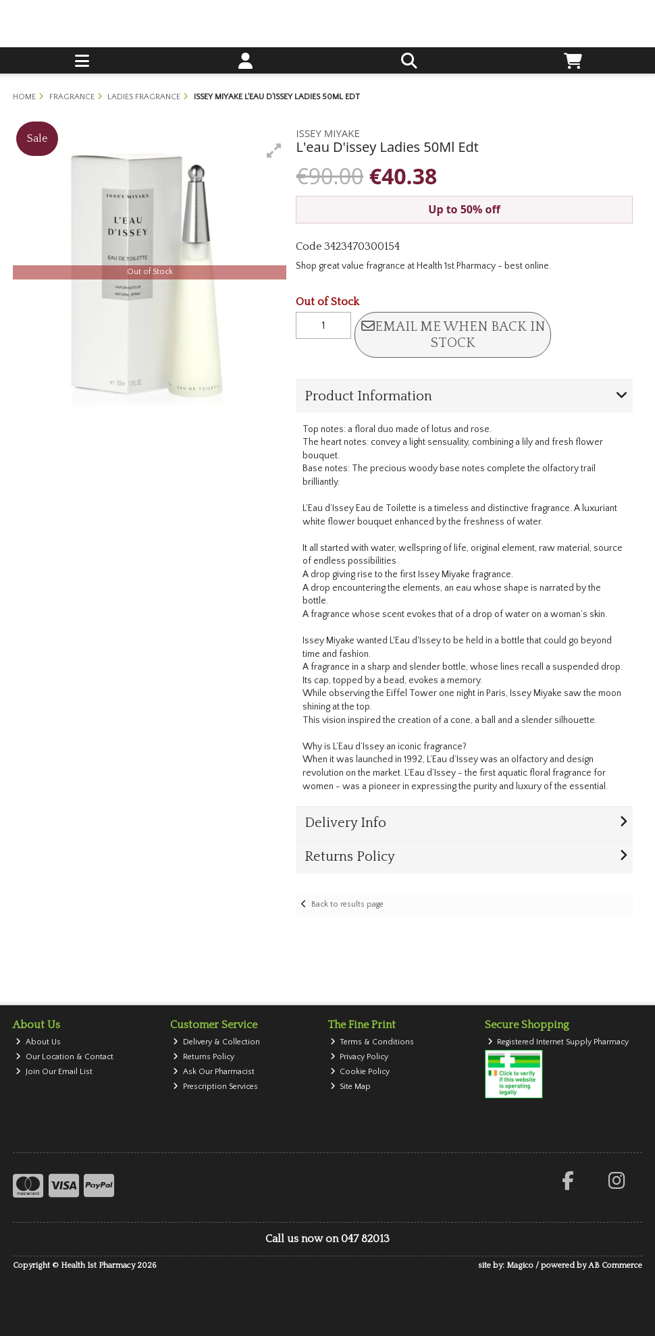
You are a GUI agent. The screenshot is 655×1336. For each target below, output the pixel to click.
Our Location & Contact (64, 1056)
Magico (519, 1265)
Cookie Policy (360, 1071)
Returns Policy (203, 1056)
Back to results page (347, 904)
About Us (38, 1042)
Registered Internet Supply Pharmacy (558, 1042)
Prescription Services (215, 1086)
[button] (274, 150)
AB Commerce (615, 1265)
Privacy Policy (359, 1056)
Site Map (350, 1086)
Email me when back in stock (453, 334)
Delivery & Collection (216, 1042)
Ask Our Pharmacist (214, 1071)
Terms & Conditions (372, 1042)
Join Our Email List (54, 1071)
